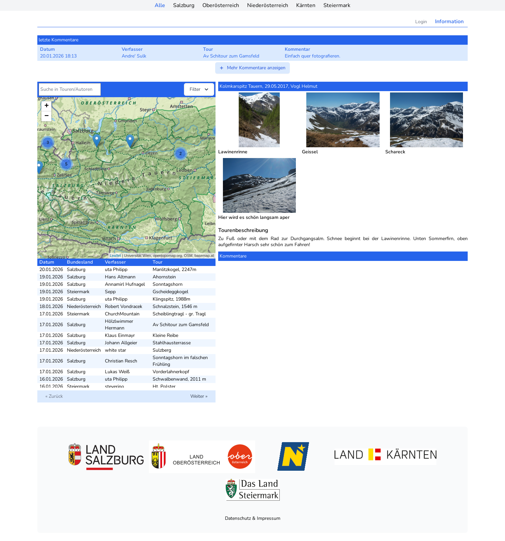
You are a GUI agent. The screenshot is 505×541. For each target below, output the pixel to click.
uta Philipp (116, 269)
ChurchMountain (122, 314)
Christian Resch (121, 361)
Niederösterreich (267, 5)
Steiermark (336, 5)
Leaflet (115, 256)
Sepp (110, 291)
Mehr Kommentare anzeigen (252, 68)
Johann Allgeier (121, 343)
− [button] (46, 116)
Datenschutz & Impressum (252, 518)
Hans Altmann (120, 277)
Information (449, 21)
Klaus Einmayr (120, 335)
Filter (200, 89)
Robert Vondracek (123, 306)
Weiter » (198, 396)
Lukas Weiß (117, 372)
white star (115, 350)
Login (421, 21)
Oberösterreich (220, 5)
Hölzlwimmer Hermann (119, 324)
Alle (160, 5)
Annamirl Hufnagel (125, 284)
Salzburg (183, 5)
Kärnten (305, 5)
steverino (114, 386)
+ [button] (46, 106)
